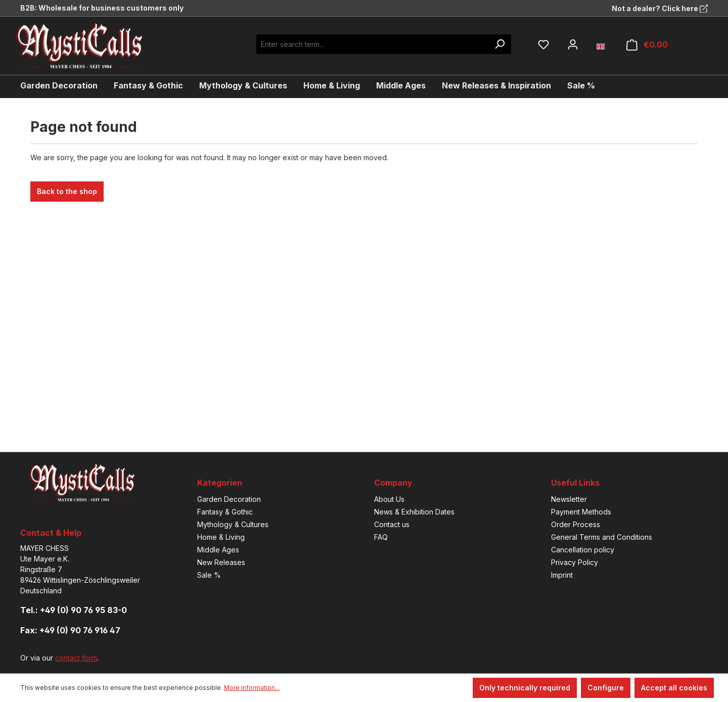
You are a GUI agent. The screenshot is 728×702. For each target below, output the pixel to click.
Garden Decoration (229, 499)
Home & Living (221, 537)
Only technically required (524, 687)
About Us (389, 499)
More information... (252, 687)
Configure (605, 687)
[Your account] (573, 44)
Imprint (562, 575)
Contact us (392, 524)
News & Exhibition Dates (414, 511)
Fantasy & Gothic (225, 511)
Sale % (209, 575)
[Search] (499, 44)
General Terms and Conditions (601, 537)
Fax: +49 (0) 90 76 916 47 (70, 630)
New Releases (221, 562)
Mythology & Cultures (232, 524)
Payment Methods (581, 511)
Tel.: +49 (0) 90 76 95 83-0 (73, 610)
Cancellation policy (582, 549)
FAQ (381, 537)
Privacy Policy (574, 562)
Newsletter (569, 499)
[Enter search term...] (372, 44)
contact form (76, 657)
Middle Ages (218, 549)
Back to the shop (67, 191)
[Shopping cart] (647, 44)
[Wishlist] (543, 44)
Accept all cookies (674, 687)
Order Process (575, 524)
